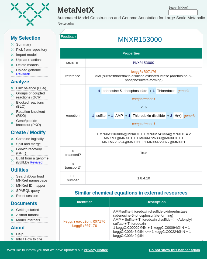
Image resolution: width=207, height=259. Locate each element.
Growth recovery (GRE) (29, 151)
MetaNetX (75, 9)
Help (19, 234)
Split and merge (28, 144)
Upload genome (28, 72)
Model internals (28, 220)
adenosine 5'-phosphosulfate (125, 92)
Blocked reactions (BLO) (30, 104)
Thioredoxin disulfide (149, 116)
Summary (23, 44)
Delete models (27, 65)
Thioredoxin (166, 92)
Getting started (27, 210)
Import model (26, 55)
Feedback (68, 37)
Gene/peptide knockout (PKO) (28, 123)
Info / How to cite (29, 239)
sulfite (101, 116)
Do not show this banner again (174, 250)
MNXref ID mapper (30, 185)
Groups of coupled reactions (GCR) (30, 95)
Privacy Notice (96, 250)
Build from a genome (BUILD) (32, 160)
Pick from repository (31, 49)
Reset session (27, 196)
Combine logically (30, 139)
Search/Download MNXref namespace (31, 178)
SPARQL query (28, 191)
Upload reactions (29, 60)
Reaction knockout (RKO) (30, 114)
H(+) (178, 116)
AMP (119, 116)
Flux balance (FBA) (31, 88)
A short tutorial (27, 215)
